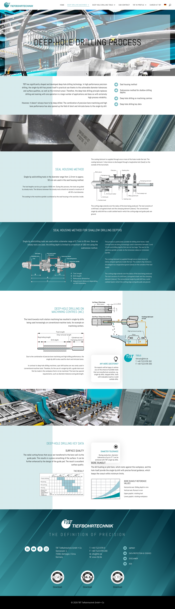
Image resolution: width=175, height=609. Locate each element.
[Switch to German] (165, 7)
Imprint (132, 548)
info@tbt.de (97, 553)
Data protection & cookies (140, 553)
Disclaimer (133, 558)
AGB (130, 563)
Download (57, 587)
